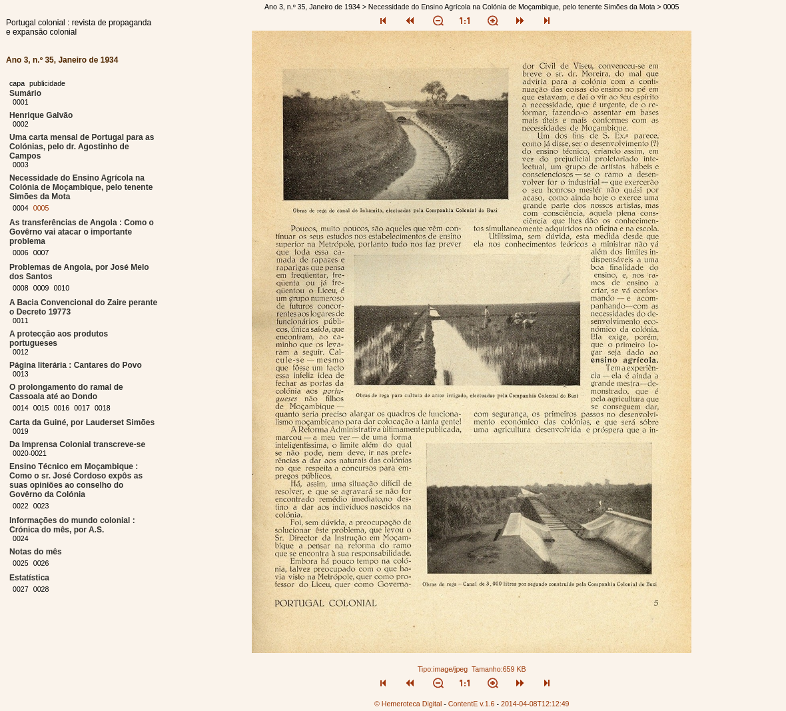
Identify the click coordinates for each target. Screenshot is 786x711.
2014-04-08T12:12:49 (535, 704)
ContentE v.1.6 (471, 704)
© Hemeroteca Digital (408, 704)
